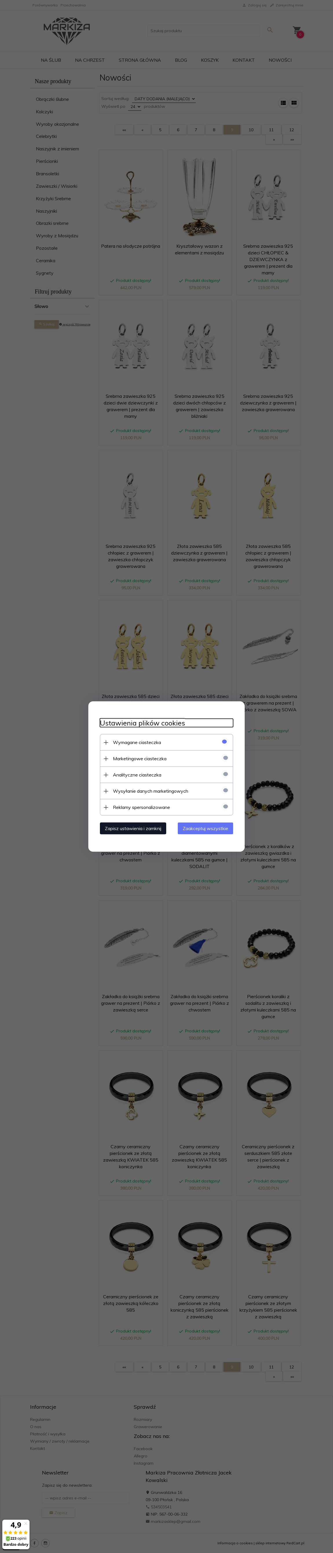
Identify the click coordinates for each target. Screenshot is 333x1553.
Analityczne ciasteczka (137, 775)
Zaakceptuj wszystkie (205, 828)
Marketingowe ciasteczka (139, 758)
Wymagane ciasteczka (137, 742)
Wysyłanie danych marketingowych (150, 791)
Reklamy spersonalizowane (141, 807)
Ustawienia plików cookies (142, 723)
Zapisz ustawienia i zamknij (133, 828)
